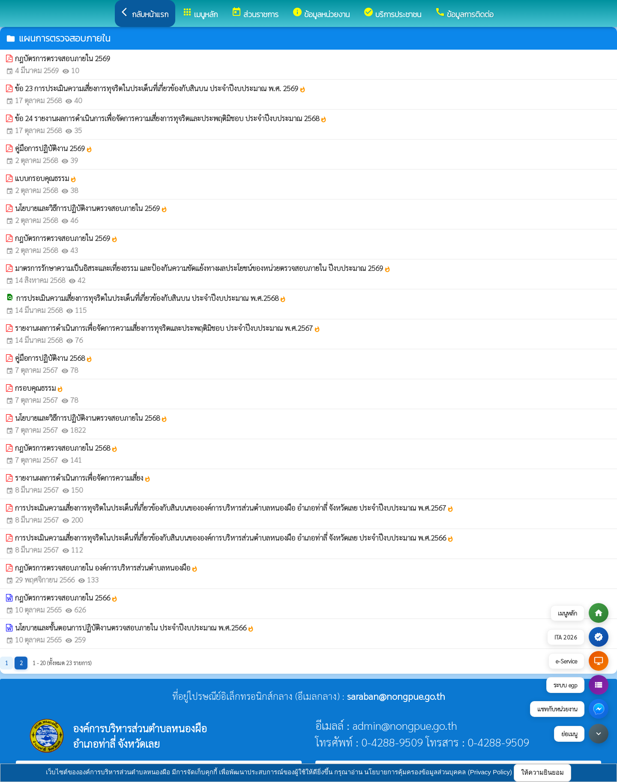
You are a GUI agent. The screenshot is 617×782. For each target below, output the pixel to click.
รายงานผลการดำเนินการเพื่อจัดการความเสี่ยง (83, 477)
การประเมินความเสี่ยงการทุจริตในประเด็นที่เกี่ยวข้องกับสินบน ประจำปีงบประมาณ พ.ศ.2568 (151, 298)
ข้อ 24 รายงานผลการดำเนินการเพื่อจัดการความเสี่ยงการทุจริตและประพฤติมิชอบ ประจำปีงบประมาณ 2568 (171, 118)
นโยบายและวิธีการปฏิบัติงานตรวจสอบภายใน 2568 (91, 417)
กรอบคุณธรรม (39, 387)
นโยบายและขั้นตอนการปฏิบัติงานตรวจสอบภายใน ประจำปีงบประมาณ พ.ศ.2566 (134, 627)
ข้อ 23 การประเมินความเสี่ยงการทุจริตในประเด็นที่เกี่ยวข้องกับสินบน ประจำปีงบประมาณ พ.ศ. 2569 (160, 88)
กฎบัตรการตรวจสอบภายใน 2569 (62, 58)
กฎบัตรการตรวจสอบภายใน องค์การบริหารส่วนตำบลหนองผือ (106, 567)
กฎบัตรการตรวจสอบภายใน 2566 (66, 597)
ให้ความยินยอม (542, 772)
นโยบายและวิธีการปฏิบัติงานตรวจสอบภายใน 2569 (91, 208)
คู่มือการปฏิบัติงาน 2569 (54, 148)
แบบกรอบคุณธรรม (46, 178)
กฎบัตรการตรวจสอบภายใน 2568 (66, 447)
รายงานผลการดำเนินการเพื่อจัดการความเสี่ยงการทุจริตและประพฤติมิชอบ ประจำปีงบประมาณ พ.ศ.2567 (167, 328)
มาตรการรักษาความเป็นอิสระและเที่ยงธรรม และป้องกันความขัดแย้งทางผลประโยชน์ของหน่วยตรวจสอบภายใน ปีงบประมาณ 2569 (203, 268)
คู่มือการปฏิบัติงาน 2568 (54, 358)
